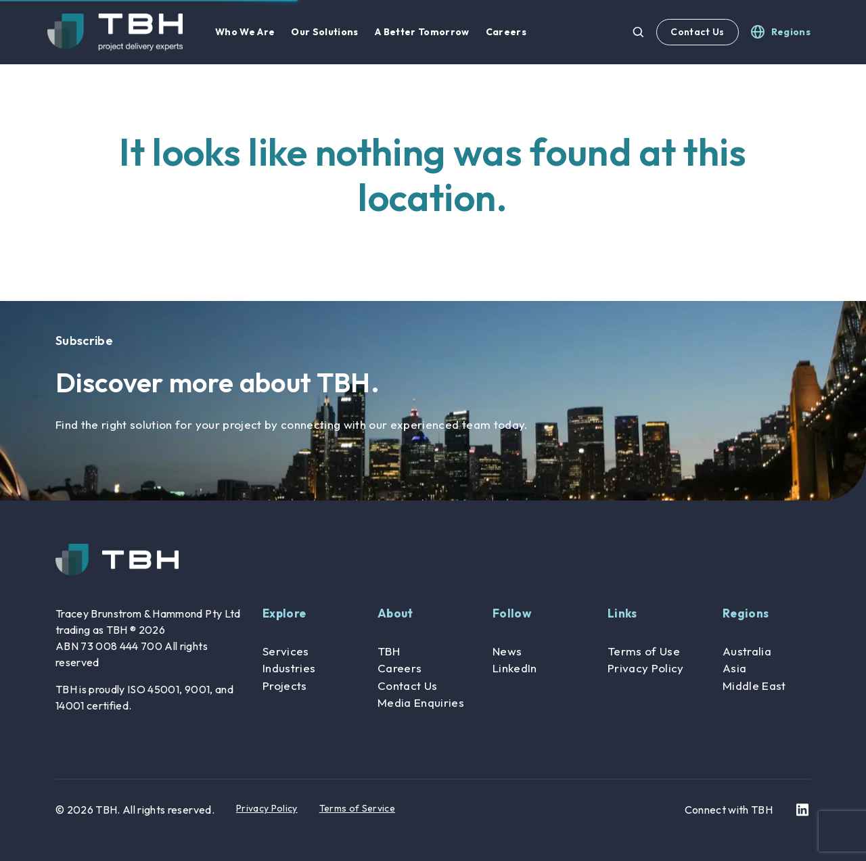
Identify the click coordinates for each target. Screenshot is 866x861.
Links (622, 613)
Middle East (754, 685)
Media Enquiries (421, 702)
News (507, 651)
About (395, 613)
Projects (285, 685)
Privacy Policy (646, 668)
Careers (399, 668)
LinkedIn (515, 668)
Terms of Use (644, 651)
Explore (284, 613)
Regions (746, 613)
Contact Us (697, 32)
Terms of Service (357, 808)
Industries (289, 668)
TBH (389, 651)
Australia (747, 651)
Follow (512, 613)
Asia (734, 668)
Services (286, 651)
